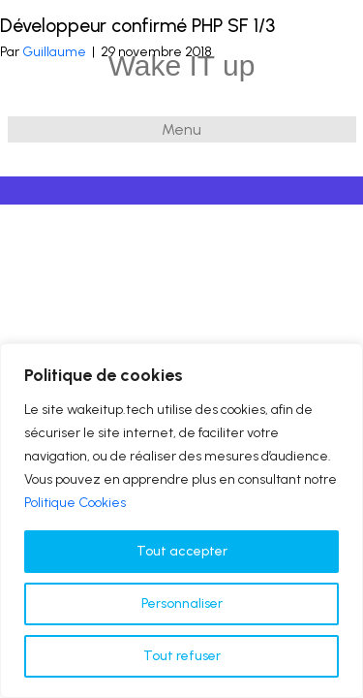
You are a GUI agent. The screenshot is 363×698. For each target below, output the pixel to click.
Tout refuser (182, 656)
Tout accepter (181, 551)
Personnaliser (182, 603)
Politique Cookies (75, 502)
